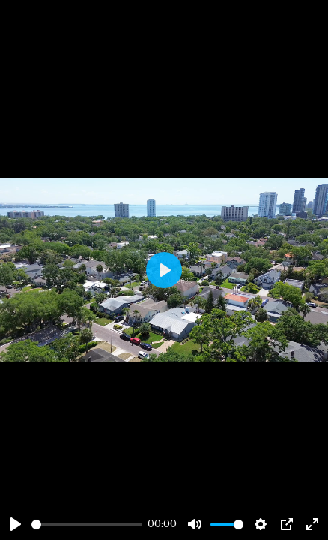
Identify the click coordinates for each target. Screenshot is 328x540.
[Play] (16, 524)
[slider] (86, 525)
